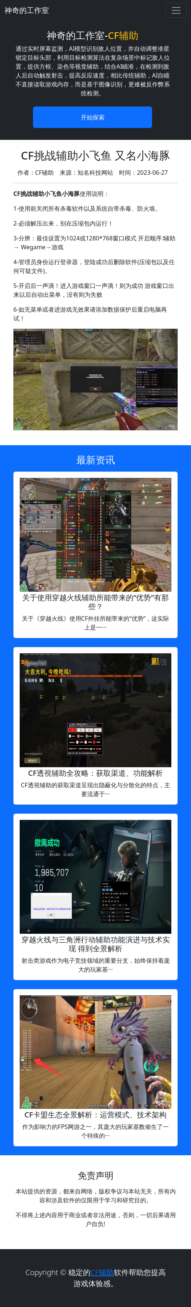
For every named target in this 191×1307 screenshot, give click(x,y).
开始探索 (93, 117)
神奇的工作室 (26, 10)
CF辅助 (102, 1272)
